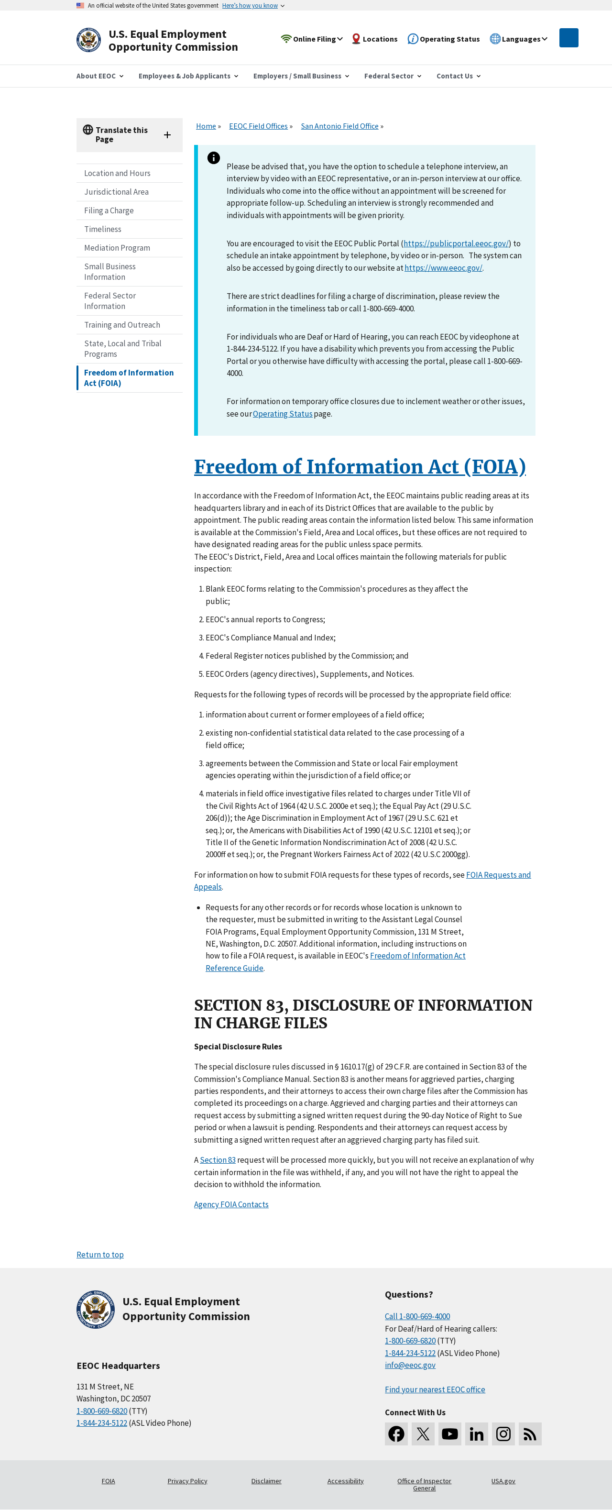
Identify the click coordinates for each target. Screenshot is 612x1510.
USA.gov (503, 1481)
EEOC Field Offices (258, 126)
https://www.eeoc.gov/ (443, 268)
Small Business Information (110, 271)
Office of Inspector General (424, 1485)
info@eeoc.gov (410, 1365)
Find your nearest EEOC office (435, 1389)
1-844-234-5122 (101, 1423)
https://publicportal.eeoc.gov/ (456, 243)
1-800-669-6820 (101, 1411)
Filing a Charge (109, 210)
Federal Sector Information (110, 300)
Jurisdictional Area (116, 192)
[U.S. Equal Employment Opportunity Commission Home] (168, 40)
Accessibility (346, 1481)
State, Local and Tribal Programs (123, 348)
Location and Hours (117, 173)
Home (206, 126)
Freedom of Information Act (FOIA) (129, 377)
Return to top (100, 1254)
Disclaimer (266, 1481)
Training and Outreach (122, 325)
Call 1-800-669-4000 (417, 1316)
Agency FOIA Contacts (231, 1204)
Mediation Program (117, 247)
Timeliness (102, 229)
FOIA (108, 1481)
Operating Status (283, 413)
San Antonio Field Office (340, 126)
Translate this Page (122, 134)
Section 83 (218, 1160)
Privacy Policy (188, 1481)
